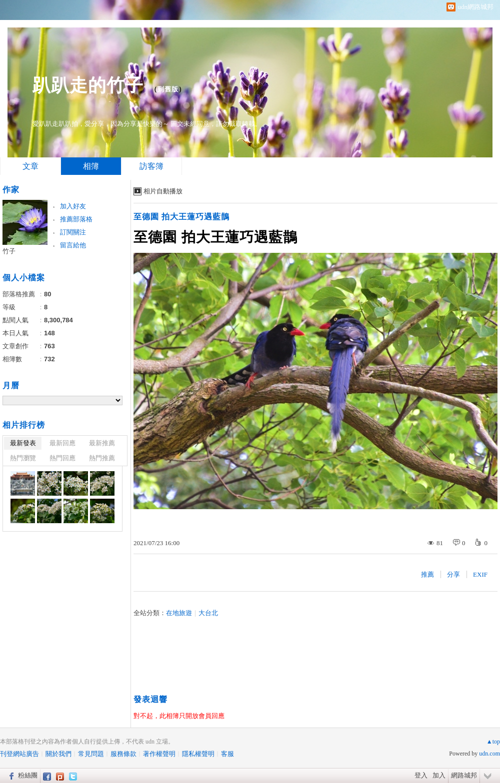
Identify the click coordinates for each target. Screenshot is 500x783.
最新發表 (23, 443)
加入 (439, 775)
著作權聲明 (159, 754)
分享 (453, 574)
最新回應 (63, 443)
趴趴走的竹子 (88, 85)
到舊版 (168, 89)
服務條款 (123, 754)
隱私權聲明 (198, 754)
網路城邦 (464, 775)
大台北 (208, 613)
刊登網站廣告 (19, 754)
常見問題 (91, 754)
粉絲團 (28, 775)
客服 (227, 754)
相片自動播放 (163, 191)
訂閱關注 (73, 232)
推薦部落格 (76, 219)
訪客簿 (152, 166)
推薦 (427, 574)
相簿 (91, 166)
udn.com (489, 753)
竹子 (9, 251)
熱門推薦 (102, 458)
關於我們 (59, 754)
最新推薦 (102, 443)
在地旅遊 (179, 613)
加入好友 (73, 206)
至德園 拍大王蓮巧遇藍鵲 (182, 216)
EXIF (480, 574)
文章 (30, 166)
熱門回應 (63, 458)
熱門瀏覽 (23, 458)
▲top (493, 741)
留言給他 (73, 245)
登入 (421, 775)
